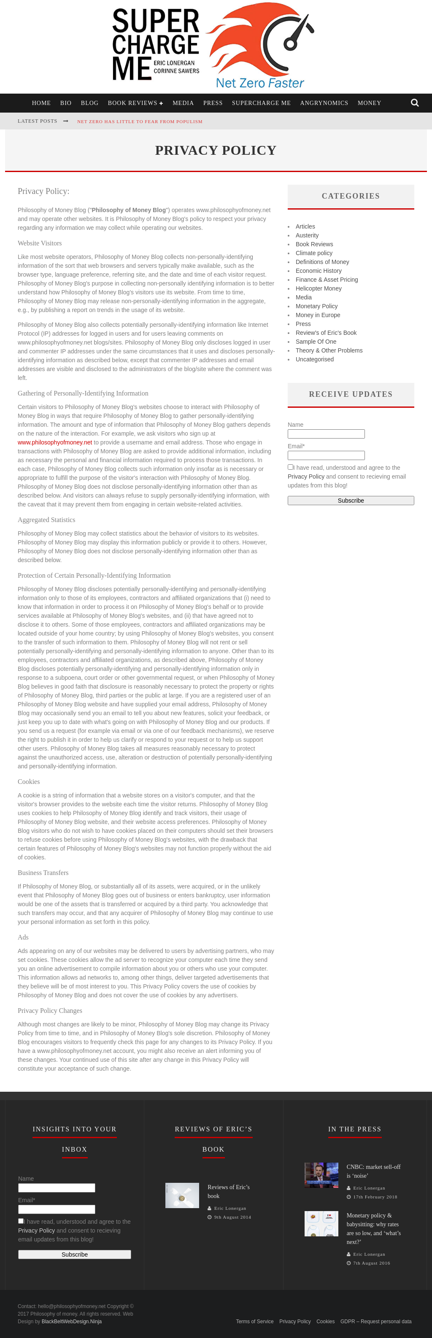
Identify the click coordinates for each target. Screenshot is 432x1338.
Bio (66, 103)
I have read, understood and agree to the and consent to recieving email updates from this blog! (347, 476)
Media (183, 103)
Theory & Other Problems (329, 350)
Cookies (325, 1322)
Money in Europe (318, 315)
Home (41, 103)
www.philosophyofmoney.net (55, 442)
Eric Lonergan (230, 1208)
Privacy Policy (306, 476)
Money (369, 103)
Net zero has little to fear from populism (139, 121)
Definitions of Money (322, 261)
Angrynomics (324, 103)
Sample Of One (316, 341)
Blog (90, 103)
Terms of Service (254, 1322)
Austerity (307, 235)
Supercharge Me (261, 103)
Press (213, 103)
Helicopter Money (319, 288)
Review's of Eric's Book (326, 332)
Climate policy (314, 253)
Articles (305, 226)
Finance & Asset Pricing (327, 279)
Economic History (319, 270)
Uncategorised (315, 359)
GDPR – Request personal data (376, 1322)
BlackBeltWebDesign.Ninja (72, 1322)
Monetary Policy (317, 306)
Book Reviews (132, 103)
